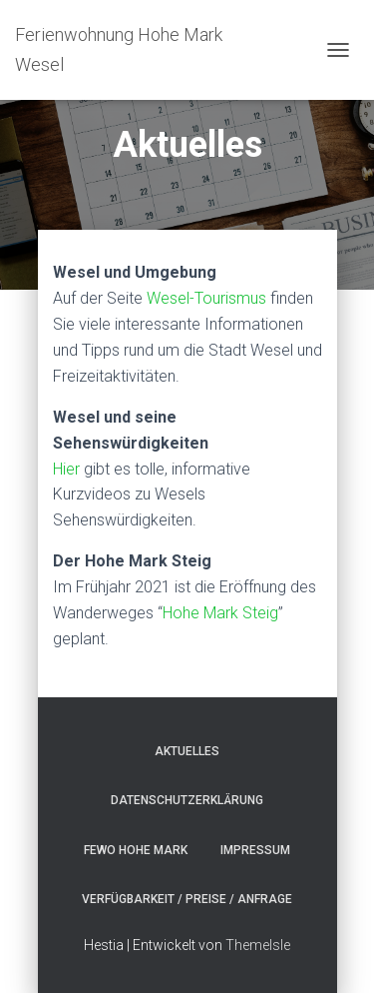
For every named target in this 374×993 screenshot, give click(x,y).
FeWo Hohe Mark (135, 850)
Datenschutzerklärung (187, 800)
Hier (68, 469)
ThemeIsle (257, 945)
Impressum (255, 850)
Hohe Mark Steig (220, 612)
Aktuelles (187, 751)
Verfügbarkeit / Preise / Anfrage (187, 899)
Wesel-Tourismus (206, 298)
